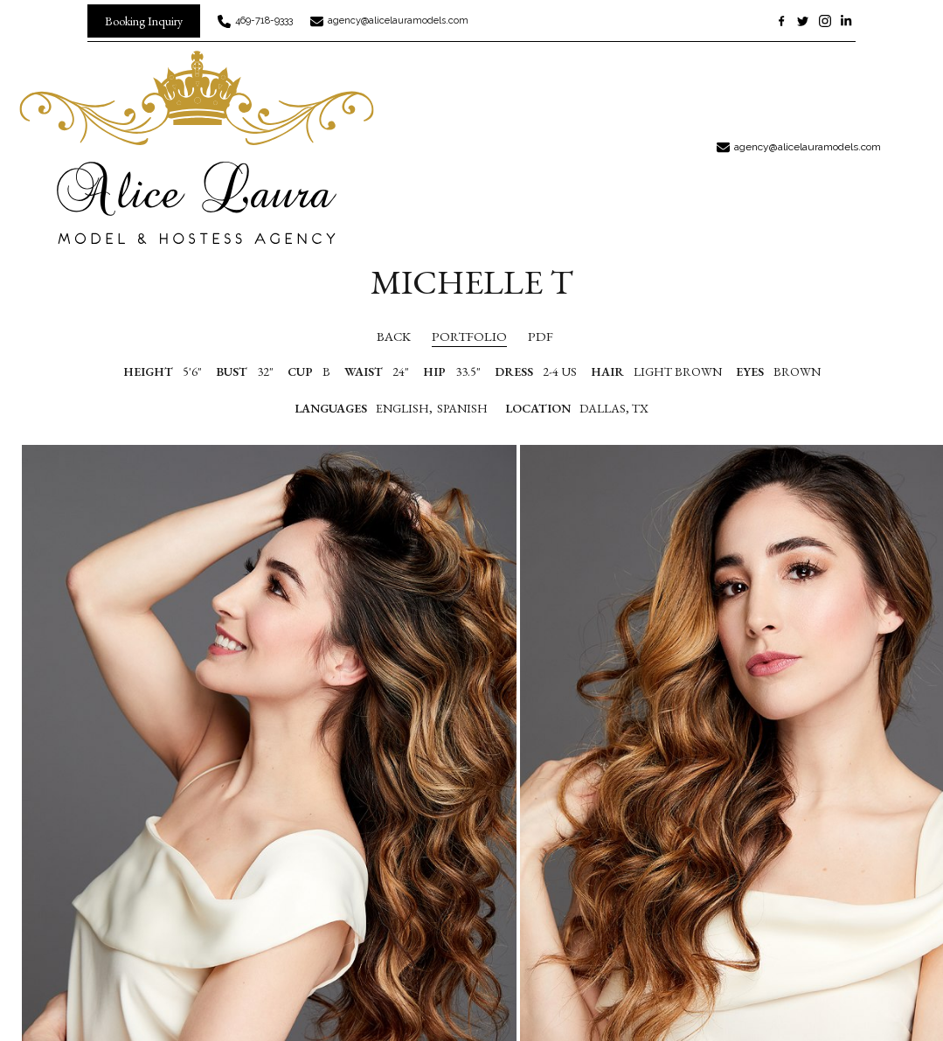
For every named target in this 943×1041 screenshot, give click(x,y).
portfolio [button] (469, 336)
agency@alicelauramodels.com (398, 20)
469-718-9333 (264, 20)
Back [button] (379, 336)
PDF (540, 336)
